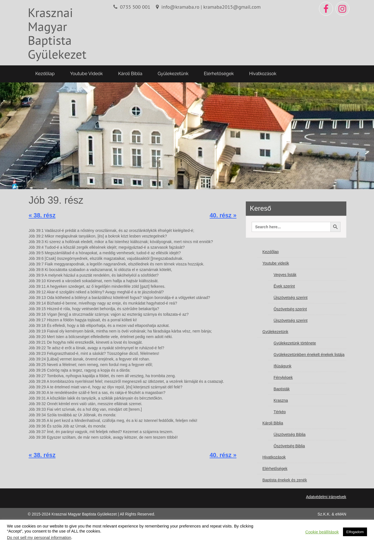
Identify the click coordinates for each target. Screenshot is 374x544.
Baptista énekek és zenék (285, 480)
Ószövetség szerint (290, 309)
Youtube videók (86, 73)
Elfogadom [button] (355, 532)
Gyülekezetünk (173, 73)
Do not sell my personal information (39, 537)
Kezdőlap (45, 73)
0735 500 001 (135, 6)
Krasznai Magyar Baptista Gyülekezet (57, 33)
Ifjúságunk (283, 366)
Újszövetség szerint (291, 297)
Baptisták (282, 389)
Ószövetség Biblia (289, 446)
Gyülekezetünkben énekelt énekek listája (309, 354)
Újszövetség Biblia (290, 434)
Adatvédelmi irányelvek (326, 497)
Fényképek (283, 377)
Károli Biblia (130, 73)
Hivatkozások (262, 73)
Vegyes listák (285, 274)
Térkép (280, 412)
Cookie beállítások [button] (322, 532)
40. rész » (222, 215)
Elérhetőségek (219, 73)
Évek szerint (284, 286)
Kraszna (281, 400)
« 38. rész (42, 215)
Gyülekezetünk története (295, 343)
